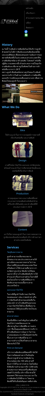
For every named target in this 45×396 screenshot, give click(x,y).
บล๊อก (28, 22)
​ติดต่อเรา (29, 27)
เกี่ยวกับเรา (30, 13)
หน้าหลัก (29, 8)
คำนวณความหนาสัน (35, 18)
